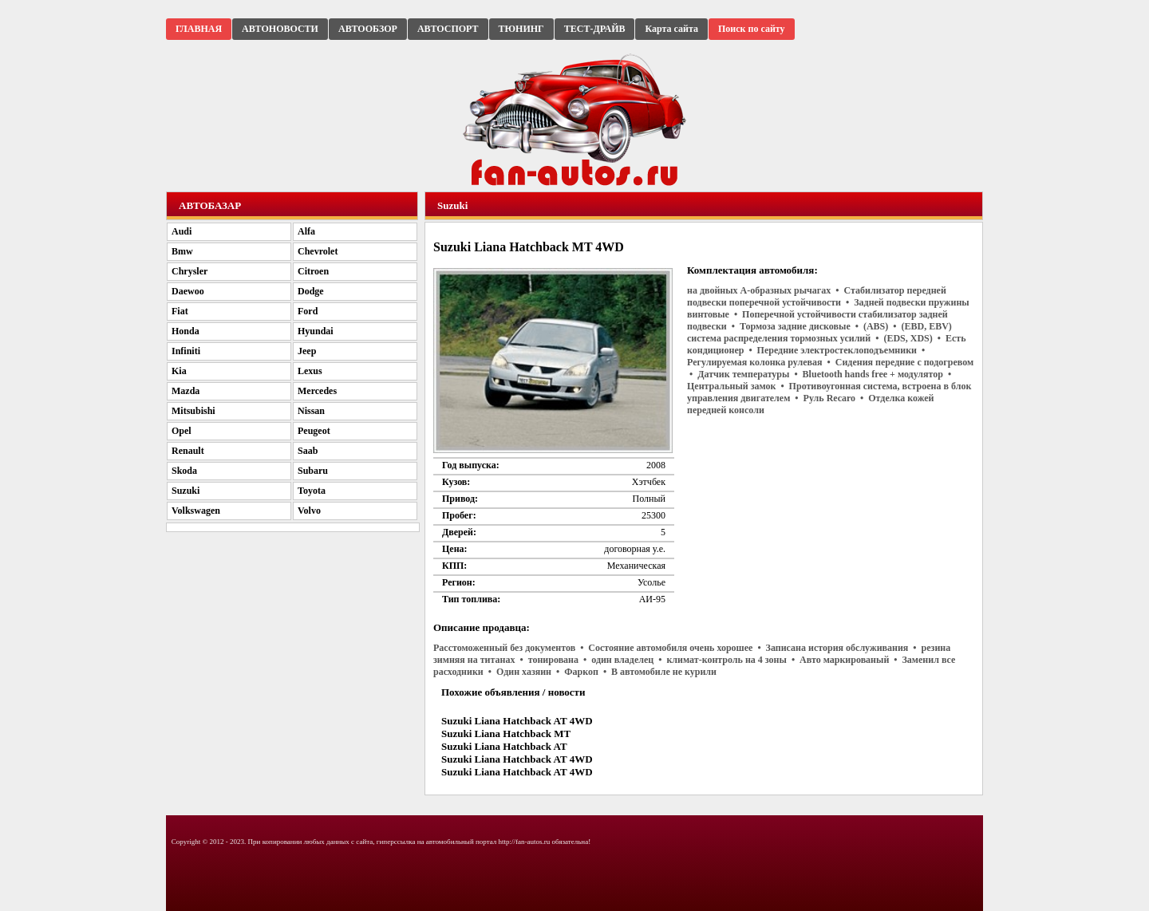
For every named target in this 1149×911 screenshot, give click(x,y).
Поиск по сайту (751, 28)
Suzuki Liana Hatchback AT (504, 746)
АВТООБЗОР (367, 28)
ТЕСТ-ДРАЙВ (595, 28)
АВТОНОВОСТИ (280, 28)
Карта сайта (671, 28)
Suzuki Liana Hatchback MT (506, 733)
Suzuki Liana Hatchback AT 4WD (517, 721)
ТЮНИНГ (521, 28)
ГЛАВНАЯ (199, 28)
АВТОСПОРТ (448, 28)
